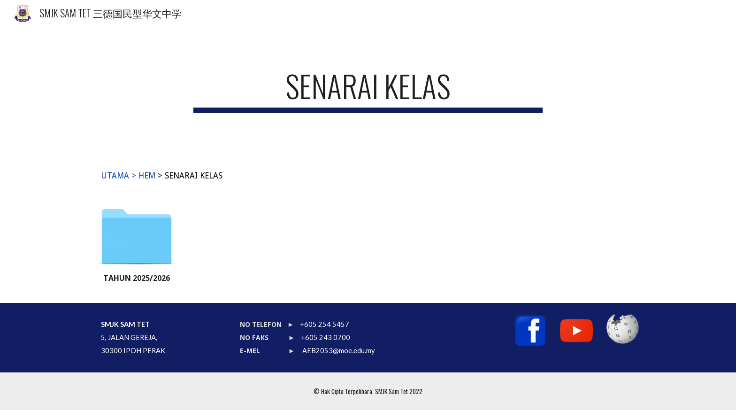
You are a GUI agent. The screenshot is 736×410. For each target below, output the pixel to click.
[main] (368, 90)
